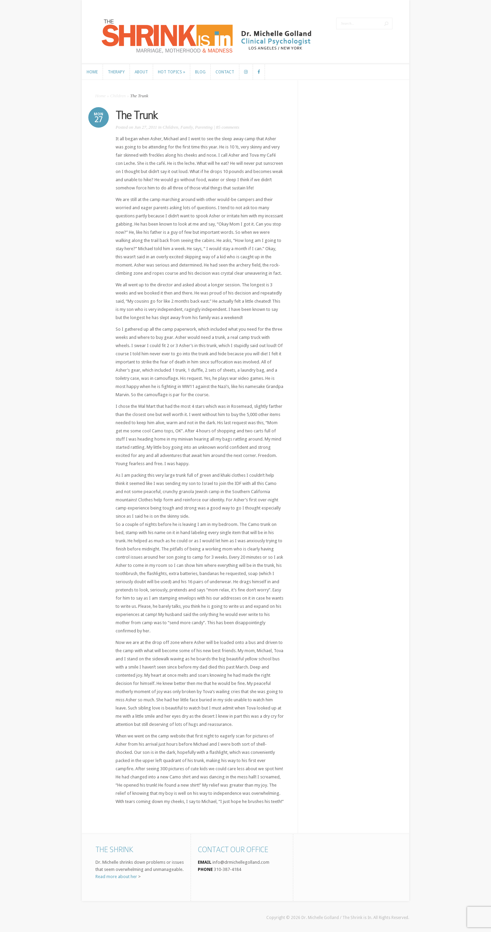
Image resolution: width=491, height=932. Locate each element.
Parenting (204, 127)
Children (118, 95)
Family (186, 127)
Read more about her (116, 876)
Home (100, 95)
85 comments (227, 127)
